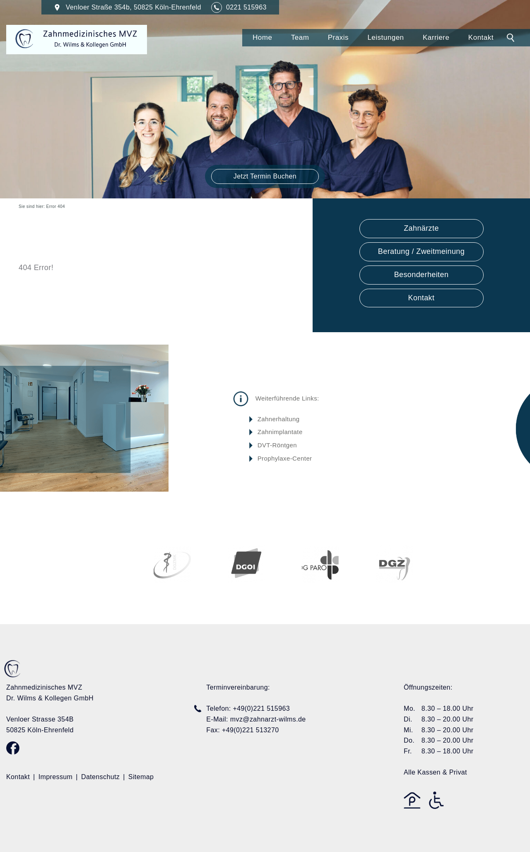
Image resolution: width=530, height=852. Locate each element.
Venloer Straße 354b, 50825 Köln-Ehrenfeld (128, 7)
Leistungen (385, 37)
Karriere (436, 37)
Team (300, 37)
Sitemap (141, 776)
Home (262, 37)
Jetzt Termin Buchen (265, 176)
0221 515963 (246, 7)
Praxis (338, 37)
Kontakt (481, 37)
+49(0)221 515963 (261, 708)
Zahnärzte (421, 228)
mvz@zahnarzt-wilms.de (268, 719)
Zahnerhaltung (279, 418)
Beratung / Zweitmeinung (421, 251)
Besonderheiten (421, 274)
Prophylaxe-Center (285, 457)
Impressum (56, 776)
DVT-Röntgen (277, 445)
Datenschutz (100, 776)
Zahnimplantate (280, 431)
